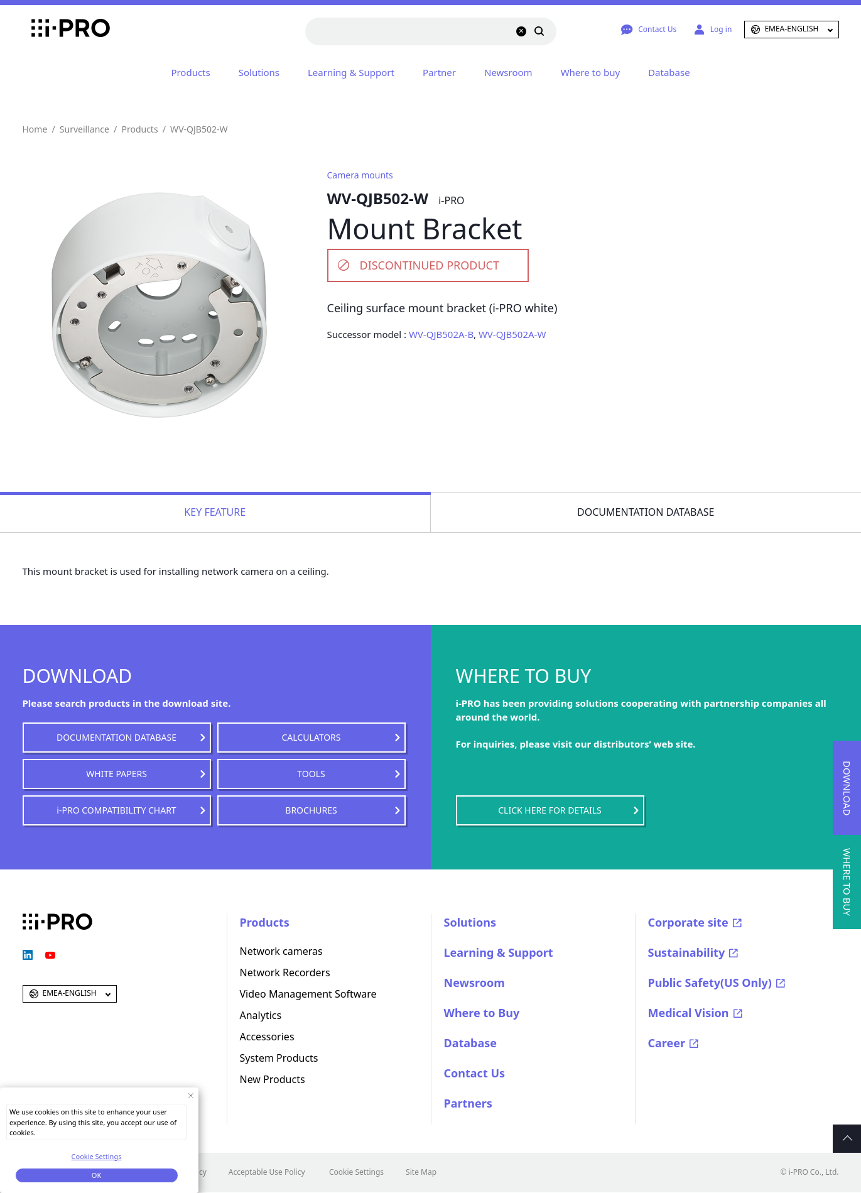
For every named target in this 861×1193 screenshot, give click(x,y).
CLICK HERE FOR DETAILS (549, 810)
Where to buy (590, 72)
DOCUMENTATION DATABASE (116, 737)
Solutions (259, 72)
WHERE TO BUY (847, 882)
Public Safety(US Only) (710, 982)
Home (35, 129)
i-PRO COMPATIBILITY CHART (116, 810)
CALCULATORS (310, 737)
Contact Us (475, 1073)
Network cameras (281, 951)
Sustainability (686, 952)
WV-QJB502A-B (441, 334)
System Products (279, 1058)
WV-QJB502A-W (512, 334)
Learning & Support (351, 72)
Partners (468, 1103)
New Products (272, 1079)
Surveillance (84, 129)
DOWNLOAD (847, 788)
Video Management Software (308, 994)
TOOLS (311, 774)
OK (96, 1175)
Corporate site (688, 922)
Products (190, 72)
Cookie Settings (356, 1172)
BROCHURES (311, 810)
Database (669, 72)
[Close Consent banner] (190, 1095)
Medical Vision (688, 1012)
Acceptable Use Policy (267, 1172)
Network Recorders (285, 972)
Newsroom (508, 72)
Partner (439, 72)
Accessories (267, 1036)
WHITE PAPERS (116, 774)
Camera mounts (360, 175)
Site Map (421, 1172)
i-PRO (57, 29)
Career (667, 1042)
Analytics (261, 1015)
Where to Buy (482, 1012)
